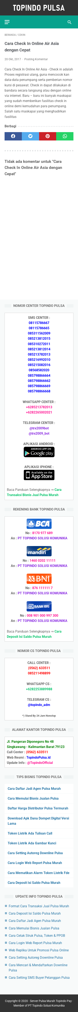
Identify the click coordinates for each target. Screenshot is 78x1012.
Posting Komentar (36, 59)
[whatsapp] (64, 136)
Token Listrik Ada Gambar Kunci (32, 843)
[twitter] (30, 136)
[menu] (7, 22)
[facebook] (13, 136)
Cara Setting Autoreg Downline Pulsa (35, 853)
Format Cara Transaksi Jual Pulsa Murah (39, 906)
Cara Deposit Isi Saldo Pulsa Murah (34, 883)
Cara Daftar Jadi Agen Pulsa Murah (34, 789)
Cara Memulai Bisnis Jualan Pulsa (33, 798)
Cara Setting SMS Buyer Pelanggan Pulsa (39, 978)
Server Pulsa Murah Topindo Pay (51, 1001)
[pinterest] (47, 136)
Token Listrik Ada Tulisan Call (30, 833)
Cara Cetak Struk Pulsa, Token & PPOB (37, 936)
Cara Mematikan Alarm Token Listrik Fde (38, 873)
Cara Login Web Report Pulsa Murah (35, 863)
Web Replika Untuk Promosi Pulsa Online (39, 950)
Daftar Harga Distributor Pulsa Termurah (38, 808)
